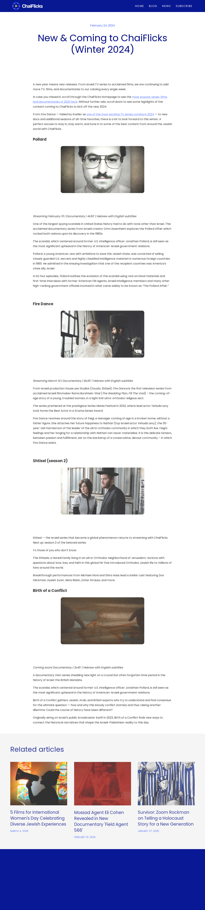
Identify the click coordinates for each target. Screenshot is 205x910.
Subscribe (184, 6)
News (166, 6)
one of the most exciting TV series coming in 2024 (120, 133)
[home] (27, 6)
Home (139, 6)
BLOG (153, 6)
